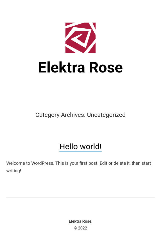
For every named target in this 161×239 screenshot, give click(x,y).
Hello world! (80, 146)
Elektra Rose (80, 67)
